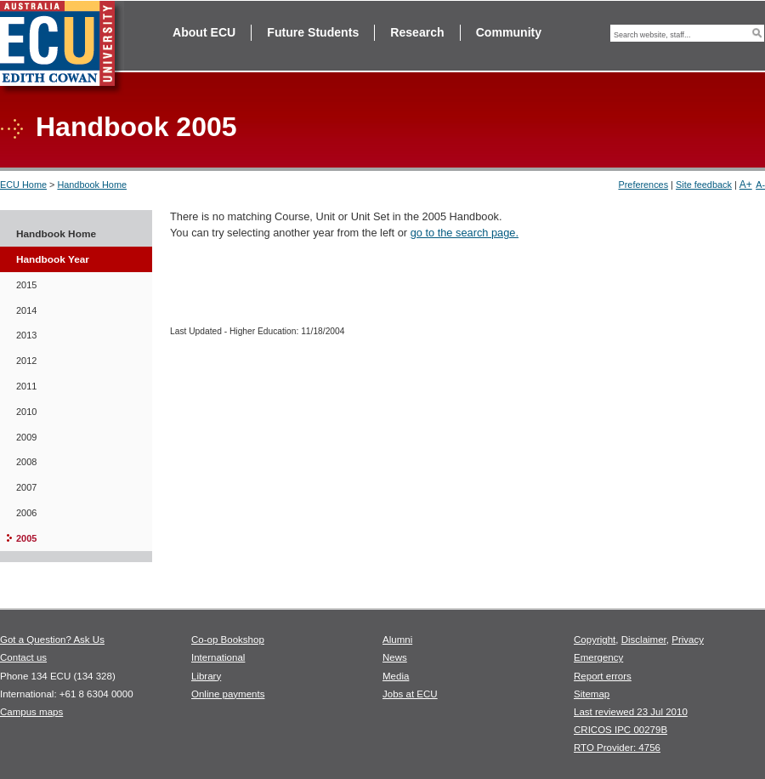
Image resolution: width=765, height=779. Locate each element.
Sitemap (591, 694)
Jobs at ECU (410, 694)
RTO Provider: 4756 (617, 747)
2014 (26, 310)
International (218, 657)
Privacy (688, 639)
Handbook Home (92, 184)
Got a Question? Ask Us (52, 639)
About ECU (204, 32)
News (394, 657)
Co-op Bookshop (227, 639)
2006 (26, 513)
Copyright (594, 639)
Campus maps (31, 712)
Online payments (227, 694)
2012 (26, 360)
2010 (26, 412)
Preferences (643, 184)
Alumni (397, 639)
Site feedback (704, 184)
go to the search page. (464, 232)
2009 (26, 437)
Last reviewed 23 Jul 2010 (631, 712)
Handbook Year (52, 259)
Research (417, 32)
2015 (26, 285)
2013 (26, 335)
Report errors (603, 676)
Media (395, 676)
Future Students (313, 32)
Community (508, 32)
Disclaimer (643, 639)
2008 (26, 462)
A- (760, 184)
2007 (26, 487)
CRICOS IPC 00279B (620, 730)
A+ (746, 184)
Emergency (598, 657)
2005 (26, 538)
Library (206, 676)
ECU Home (23, 184)
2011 (26, 386)
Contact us (23, 657)
